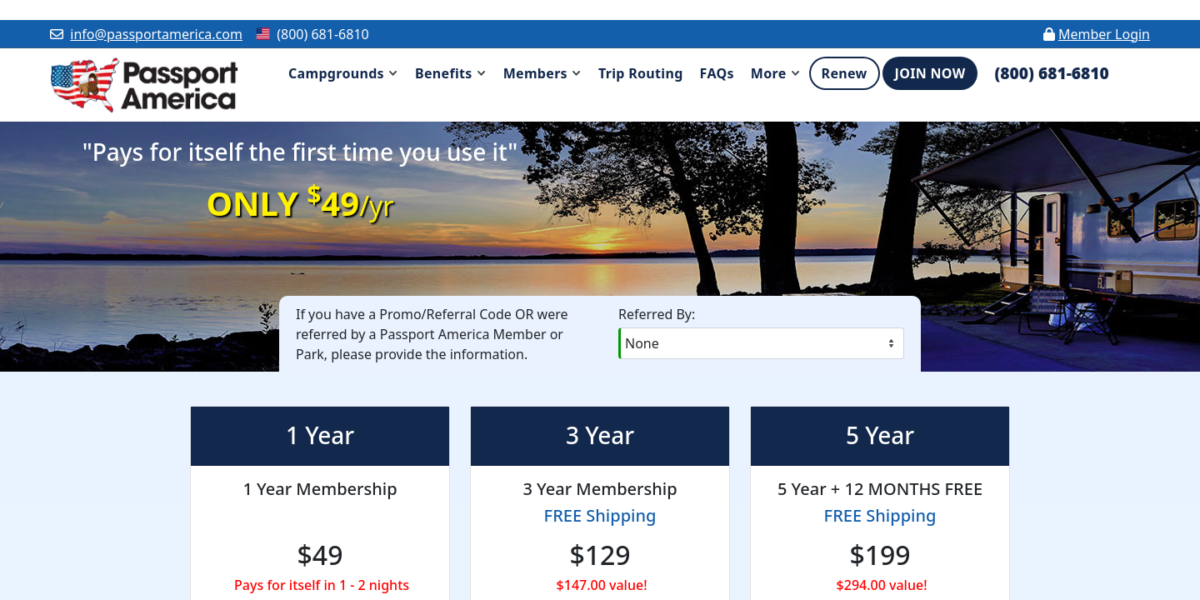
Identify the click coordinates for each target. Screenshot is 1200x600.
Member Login (1104, 34)
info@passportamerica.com (156, 34)
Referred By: (656, 314)
